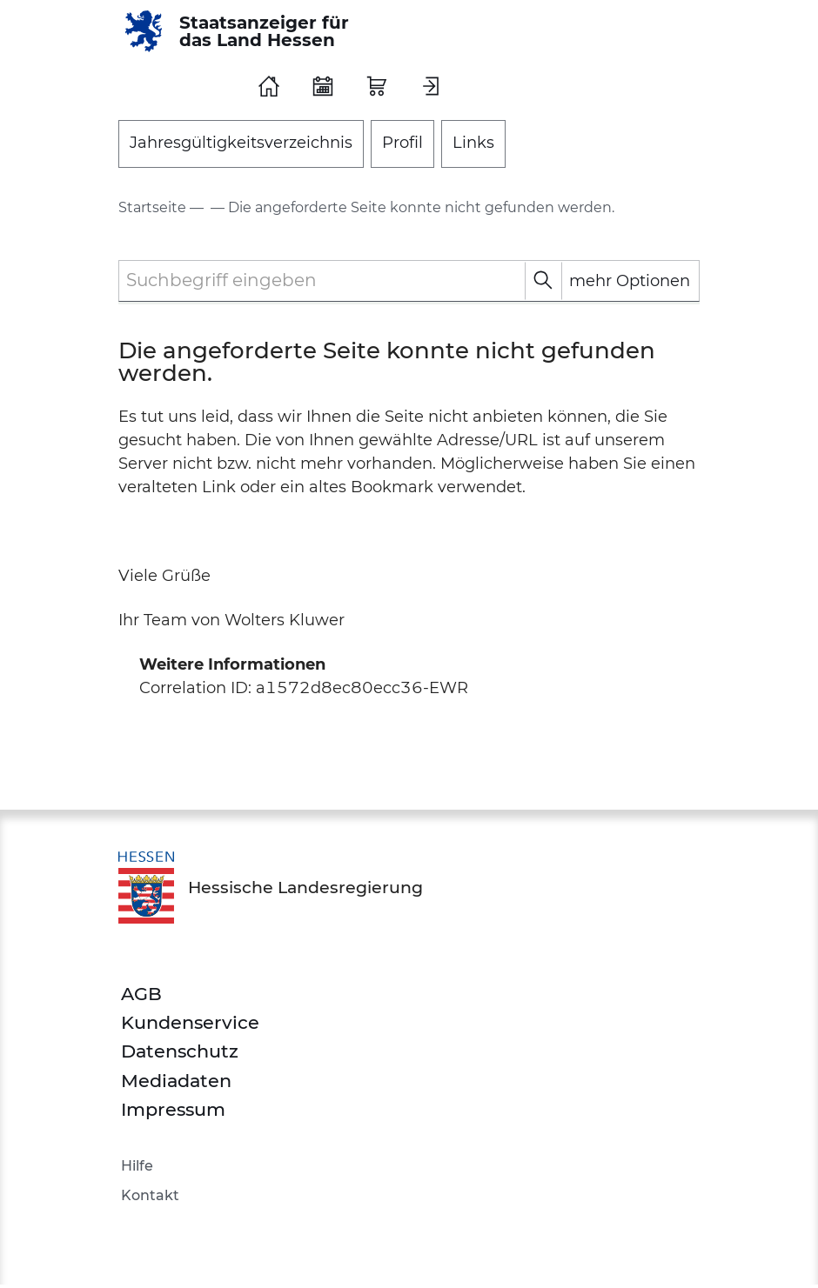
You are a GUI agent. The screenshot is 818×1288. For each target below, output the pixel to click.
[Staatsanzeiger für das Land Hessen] (242, 31)
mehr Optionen (629, 280)
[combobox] (409, 281)
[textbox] (409, 280)
